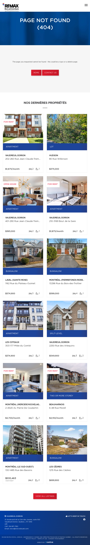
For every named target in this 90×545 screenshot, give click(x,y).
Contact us (50, 73)
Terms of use (42, 538)
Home (36, 73)
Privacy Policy (31, 538)
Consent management (56, 538)
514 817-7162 (13, 526)
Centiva (49, 542)
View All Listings (45, 496)
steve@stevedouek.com (19, 529)
